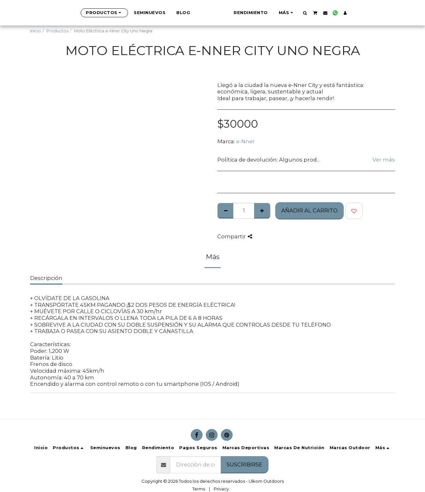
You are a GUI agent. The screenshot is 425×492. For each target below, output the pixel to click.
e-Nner (245, 141)
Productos (57, 30)
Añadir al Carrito (309, 210)
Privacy (221, 488)
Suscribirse (244, 464)
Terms (198, 488)
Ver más (384, 159)
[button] (336, 13)
